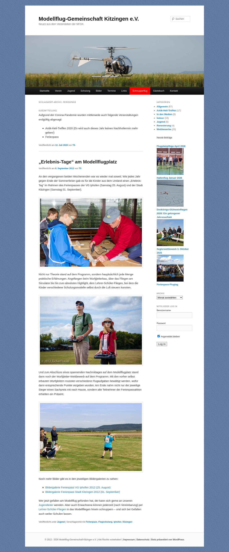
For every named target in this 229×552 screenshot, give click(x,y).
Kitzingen (127, 522)
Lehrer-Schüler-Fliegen (52, 509)
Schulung (85, 90)
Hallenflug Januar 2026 (169, 178)
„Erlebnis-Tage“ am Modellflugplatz (78, 162)
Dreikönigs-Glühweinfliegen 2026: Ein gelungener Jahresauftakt (172, 213)
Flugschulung (105, 522)
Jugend (71, 90)
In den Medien (164, 114)
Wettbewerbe (164, 129)
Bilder (99, 90)
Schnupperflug (139, 90)
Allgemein (162, 106)
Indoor (160, 118)
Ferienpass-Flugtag (167, 284)
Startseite (44, 90)
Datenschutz (143, 539)
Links (124, 90)
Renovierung (164, 125)
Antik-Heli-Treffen (166, 110)
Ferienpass (91, 522)
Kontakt (174, 90)
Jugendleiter (46, 504)
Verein (58, 90)
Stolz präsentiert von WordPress (167, 539)
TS (73, 145)
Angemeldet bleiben (168, 336)
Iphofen (117, 522)
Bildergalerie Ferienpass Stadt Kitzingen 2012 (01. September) (82, 491)
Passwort (161, 323)
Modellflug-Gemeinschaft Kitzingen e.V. (89, 19)
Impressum (129, 539)
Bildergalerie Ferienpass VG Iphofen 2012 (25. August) (78, 487)
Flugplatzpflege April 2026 (171, 146)
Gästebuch (158, 90)
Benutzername (164, 310)
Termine (112, 90)
